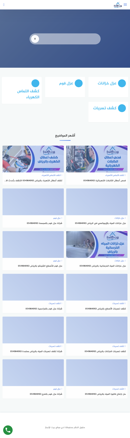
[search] (35, 44)
